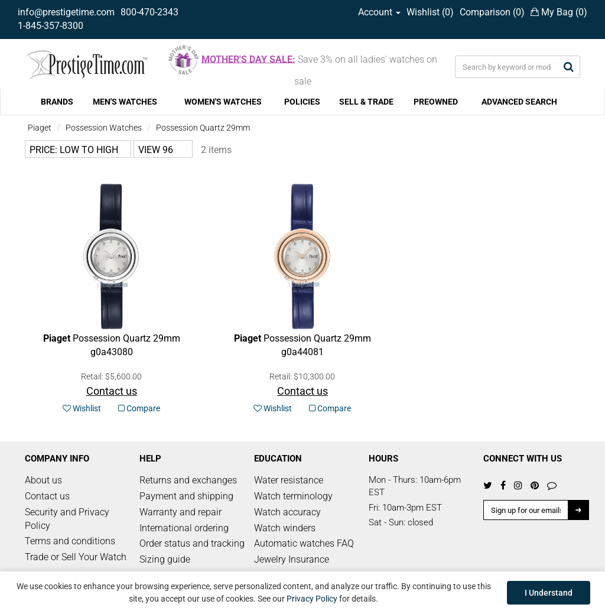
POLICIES (302, 101)
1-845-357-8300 (50, 25)
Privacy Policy (312, 598)
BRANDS (57, 101)
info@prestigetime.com (66, 12)
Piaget (39, 127)
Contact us (47, 496)
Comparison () (492, 12)
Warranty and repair (180, 512)
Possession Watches (104, 127)
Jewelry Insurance (291, 559)
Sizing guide (164, 559)
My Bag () (559, 12)
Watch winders (284, 528)
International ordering (184, 528)
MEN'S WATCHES (125, 101)
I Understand (549, 592)
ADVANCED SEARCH (519, 101)
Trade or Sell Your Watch (75, 557)
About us (43, 480)
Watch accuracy (287, 512)
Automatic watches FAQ (304, 543)
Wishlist (82, 408)
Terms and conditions (70, 541)
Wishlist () (430, 12)
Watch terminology (293, 496)
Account (379, 12)
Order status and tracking (192, 543)
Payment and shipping (186, 496)
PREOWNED (436, 101)
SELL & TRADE (366, 101)
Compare (139, 408)
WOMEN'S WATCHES (223, 101)
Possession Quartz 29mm (203, 127)
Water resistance (288, 480)
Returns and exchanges (188, 480)
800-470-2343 (149, 12)
